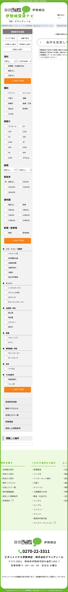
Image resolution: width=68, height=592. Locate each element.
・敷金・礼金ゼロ (39, 496)
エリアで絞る (10, 38)
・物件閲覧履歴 (7, 492)
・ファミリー (37, 509)
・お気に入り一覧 (8, 487)
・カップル (36, 505)
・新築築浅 (36, 469)
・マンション (37, 487)
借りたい (61, 16)
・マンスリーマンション (44, 523)
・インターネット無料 (41, 478)
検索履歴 (9, 421)
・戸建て (35, 483)
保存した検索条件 (13, 428)
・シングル (36, 500)
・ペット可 (36, 474)
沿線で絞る (25, 38)
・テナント (36, 514)
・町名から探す (7, 478)
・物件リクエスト (8, 483)
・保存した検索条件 (9, 496)
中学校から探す (25, 44)
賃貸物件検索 (11, 401)
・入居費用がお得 (39, 492)
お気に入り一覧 (12, 415)
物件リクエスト (12, 408)
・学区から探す (7, 474)
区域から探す (17, 49)
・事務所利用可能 (39, 518)
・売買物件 (7, 500)
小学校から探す (10, 44)
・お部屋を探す (7, 469)
